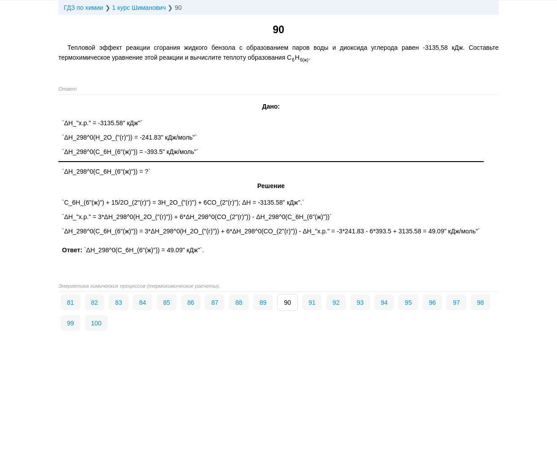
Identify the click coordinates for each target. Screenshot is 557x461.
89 (263, 302)
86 (191, 302)
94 (384, 302)
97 (456, 302)
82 (94, 302)
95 (408, 302)
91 (312, 302)
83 (118, 302)
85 (166, 302)
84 (142, 302)
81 (70, 302)
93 (360, 302)
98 (480, 302)
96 (432, 302)
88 (239, 302)
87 (214, 302)
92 (336, 302)
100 (96, 323)
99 (70, 323)
